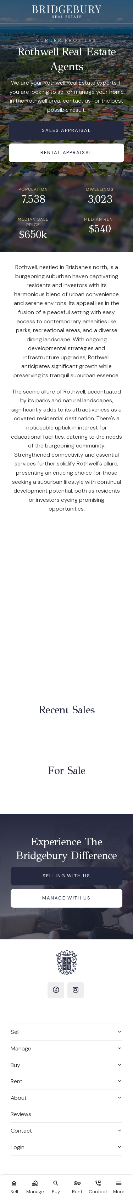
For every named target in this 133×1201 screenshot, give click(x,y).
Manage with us (66, 898)
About (19, 1098)
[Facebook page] (56, 990)
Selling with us (66, 876)
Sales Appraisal (66, 130)
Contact (21, 1130)
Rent (16, 1081)
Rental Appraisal (66, 153)
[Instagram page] (75, 990)
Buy (15, 1065)
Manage (21, 1048)
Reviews (21, 1114)
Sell (15, 1032)
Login (17, 1147)
